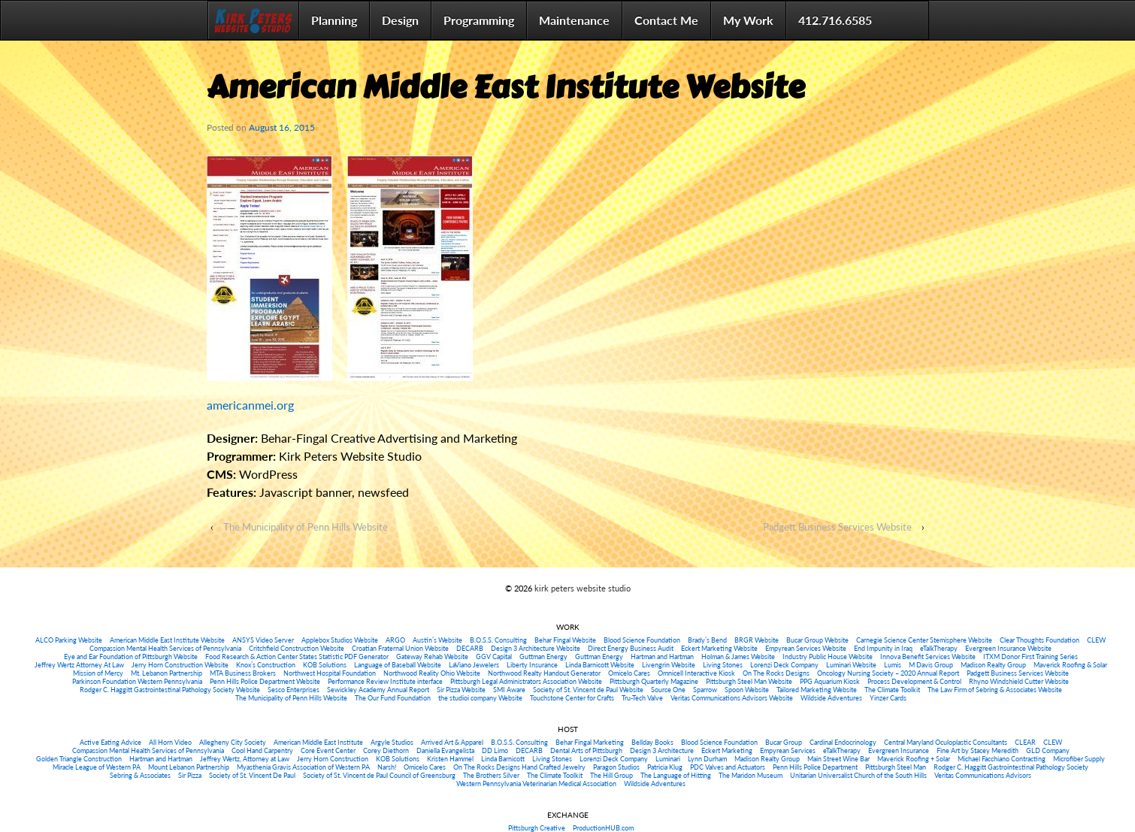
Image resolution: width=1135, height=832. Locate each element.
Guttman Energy (543, 656)
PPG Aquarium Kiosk (830, 681)
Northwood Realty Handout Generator (544, 673)
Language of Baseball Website (397, 665)
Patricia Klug (665, 767)
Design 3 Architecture (662, 750)
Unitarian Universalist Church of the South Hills (858, 775)
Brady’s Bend (707, 640)
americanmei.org (250, 405)
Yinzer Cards (888, 698)
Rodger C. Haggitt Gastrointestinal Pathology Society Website (170, 689)
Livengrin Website (668, 665)
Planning (334, 20)
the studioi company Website (480, 698)
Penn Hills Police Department (815, 767)
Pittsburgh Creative (536, 828)
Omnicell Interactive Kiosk (696, 673)
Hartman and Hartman (662, 656)
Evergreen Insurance (898, 750)
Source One (668, 689)
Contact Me (666, 20)
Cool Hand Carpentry (262, 750)
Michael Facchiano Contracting (1002, 759)
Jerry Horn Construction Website (180, 665)
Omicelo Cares (629, 673)
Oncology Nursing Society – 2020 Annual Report (888, 673)
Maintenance (574, 20)
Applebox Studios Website (339, 640)
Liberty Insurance (532, 665)
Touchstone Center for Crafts (572, 698)
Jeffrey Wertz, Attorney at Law (244, 759)
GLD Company (1048, 750)
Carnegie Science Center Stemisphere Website (924, 640)
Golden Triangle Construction (79, 759)
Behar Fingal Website (565, 640)
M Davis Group (931, 665)
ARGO (395, 640)
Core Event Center (328, 750)
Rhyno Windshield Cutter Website (1019, 681)
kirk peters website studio (581, 588)
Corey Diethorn (386, 750)
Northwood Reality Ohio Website (431, 673)
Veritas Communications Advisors (982, 775)
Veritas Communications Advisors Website (731, 698)
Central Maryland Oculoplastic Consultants (945, 742)
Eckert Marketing (726, 750)
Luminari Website (851, 665)
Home (253, 20)
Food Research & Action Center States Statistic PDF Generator (297, 656)
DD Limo (495, 750)
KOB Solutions (325, 665)
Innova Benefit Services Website (928, 656)
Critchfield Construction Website (296, 648)
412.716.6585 (835, 20)
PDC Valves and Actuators (727, 767)
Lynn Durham (707, 759)
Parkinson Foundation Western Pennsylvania (137, 681)
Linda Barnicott (503, 759)
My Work (748, 20)
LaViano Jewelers (474, 665)
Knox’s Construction (265, 665)
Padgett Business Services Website (837, 527)
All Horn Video (170, 742)
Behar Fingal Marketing (589, 742)
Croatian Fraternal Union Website (400, 648)
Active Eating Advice (110, 742)
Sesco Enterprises (293, 689)
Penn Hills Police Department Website (265, 681)
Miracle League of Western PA (97, 767)
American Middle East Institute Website (167, 640)
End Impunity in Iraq (883, 648)
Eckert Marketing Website (719, 648)
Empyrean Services (788, 750)
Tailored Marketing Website (816, 689)
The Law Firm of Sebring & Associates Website (995, 689)
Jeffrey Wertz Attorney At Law (79, 665)
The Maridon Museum (750, 775)
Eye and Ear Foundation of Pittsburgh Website (131, 656)
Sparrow (705, 689)
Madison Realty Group (993, 665)
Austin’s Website (437, 640)
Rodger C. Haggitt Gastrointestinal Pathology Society (1011, 767)
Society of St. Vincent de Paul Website (588, 689)
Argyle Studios (392, 742)
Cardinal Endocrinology (843, 742)
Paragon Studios (616, 767)
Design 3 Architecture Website (535, 648)
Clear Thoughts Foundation (1039, 640)
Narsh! (386, 767)
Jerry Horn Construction (332, 759)
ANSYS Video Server (263, 640)
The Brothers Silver (491, 775)
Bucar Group (783, 742)
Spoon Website (747, 689)
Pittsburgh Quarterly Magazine (654, 681)
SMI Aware (509, 689)
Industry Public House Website (827, 656)
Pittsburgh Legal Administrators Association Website (526, 681)
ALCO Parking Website (68, 640)
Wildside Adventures (831, 698)
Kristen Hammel (450, 759)
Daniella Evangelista (445, 750)
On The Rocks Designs (776, 673)
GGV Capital (494, 656)
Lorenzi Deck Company (784, 665)
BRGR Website (756, 640)
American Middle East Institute (318, 742)
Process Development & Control (914, 681)
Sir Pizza (189, 775)
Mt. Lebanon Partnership (166, 673)
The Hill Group (611, 775)
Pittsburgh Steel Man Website (749, 681)
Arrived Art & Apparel (452, 742)
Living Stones (723, 665)
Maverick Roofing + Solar (913, 759)
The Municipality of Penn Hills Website (305, 527)
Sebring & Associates (140, 775)
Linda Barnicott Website (599, 665)
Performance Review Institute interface (385, 681)
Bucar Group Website (817, 640)
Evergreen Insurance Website (1008, 648)
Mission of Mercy (98, 673)
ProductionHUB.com (603, 828)
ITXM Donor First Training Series (1030, 656)
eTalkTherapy (939, 648)
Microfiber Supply (1079, 759)
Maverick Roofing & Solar (1070, 665)
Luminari (667, 759)
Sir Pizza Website (461, 689)
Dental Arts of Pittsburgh (586, 750)
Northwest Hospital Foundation (329, 673)
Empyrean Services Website (805, 648)
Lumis (892, 665)
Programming (478, 20)
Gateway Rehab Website (432, 656)
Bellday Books (652, 742)
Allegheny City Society (232, 742)
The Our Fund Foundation (393, 698)
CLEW (1096, 640)
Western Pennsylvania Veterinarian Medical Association (536, 783)
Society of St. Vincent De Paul (252, 775)
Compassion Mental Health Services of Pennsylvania (165, 648)
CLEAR (1025, 742)
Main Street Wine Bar (838, 759)
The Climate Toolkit (892, 689)
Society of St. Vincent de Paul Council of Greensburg (379, 775)
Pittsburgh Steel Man (895, 767)
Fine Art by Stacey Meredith (977, 750)
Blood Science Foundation (642, 640)
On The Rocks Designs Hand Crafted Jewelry (519, 767)
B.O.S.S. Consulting (498, 640)
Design (400, 20)
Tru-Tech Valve (642, 698)
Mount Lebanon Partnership (188, 767)
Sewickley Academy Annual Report (378, 689)
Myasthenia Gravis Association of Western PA (303, 767)
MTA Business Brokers (243, 673)
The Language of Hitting (675, 775)
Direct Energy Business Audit (630, 648)
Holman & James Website (738, 656)
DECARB (469, 648)
